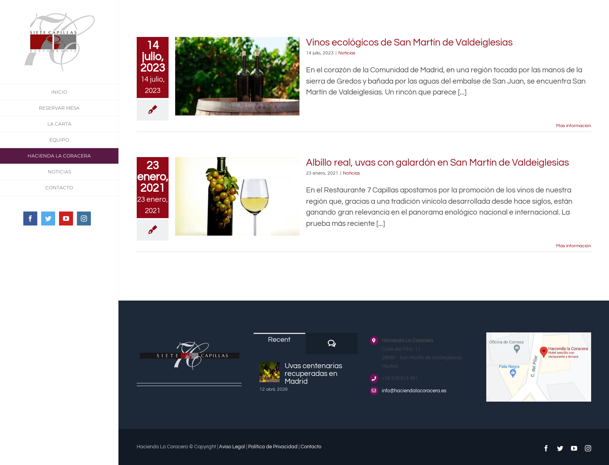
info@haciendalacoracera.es (414, 390)
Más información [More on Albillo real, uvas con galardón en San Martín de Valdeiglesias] (573, 245)
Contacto (311, 446)
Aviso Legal (232, 446)
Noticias (346, 53)
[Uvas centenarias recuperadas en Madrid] (269, 372)
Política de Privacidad (273, 446)
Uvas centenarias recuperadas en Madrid (313, 373)
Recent (279, 339)
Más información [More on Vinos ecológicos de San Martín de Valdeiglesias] (573, 125)
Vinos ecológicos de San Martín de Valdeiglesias (409, 42)
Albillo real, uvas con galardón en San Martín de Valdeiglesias (437, 162)
